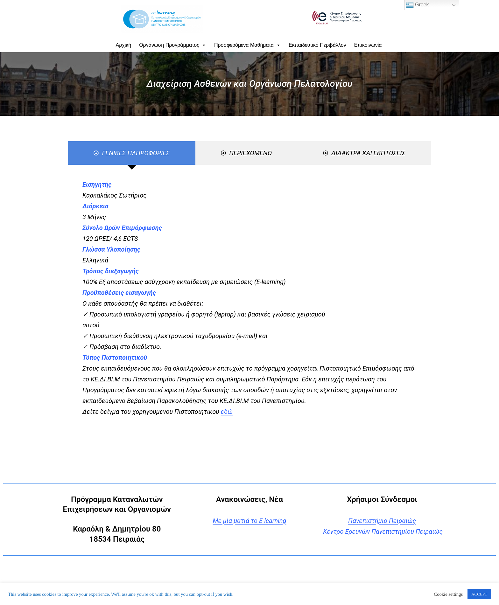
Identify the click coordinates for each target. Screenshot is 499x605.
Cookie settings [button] (448, 594)
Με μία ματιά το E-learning (249, 521)
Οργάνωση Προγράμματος (172, 45)
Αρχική (123, 45)
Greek (417, 5)
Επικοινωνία (368, 45)
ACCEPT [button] (479, 594)
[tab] (131, 153)
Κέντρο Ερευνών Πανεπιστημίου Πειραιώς (383, 531)
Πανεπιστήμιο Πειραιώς (382, 521)
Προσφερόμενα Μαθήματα (247, 45)
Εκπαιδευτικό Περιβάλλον (317, 45)
